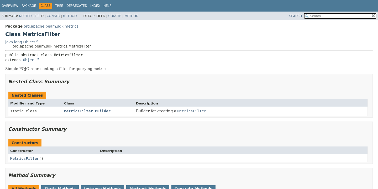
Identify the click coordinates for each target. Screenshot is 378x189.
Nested (25, 16)
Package (29, 6)
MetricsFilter (24, 158)
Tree (59, 6)
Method (70, 16)
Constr (53, 16)
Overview (10, 6)
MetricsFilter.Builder (87, 111)
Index (95, 6)
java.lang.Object (20, 42)
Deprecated (76, 6)
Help (107, 6)
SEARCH (295, 16)
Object (29, 60)
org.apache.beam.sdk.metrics (51, 26)
